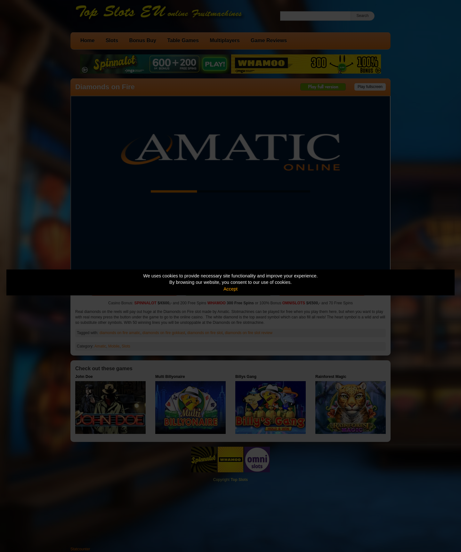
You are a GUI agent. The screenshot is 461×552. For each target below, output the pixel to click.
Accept (230, 289)
